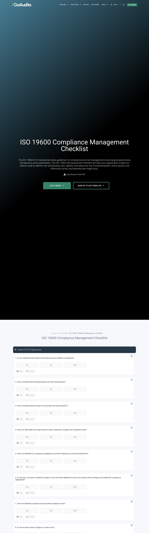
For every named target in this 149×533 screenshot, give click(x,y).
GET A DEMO (132, 5)
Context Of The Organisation (29, 349)
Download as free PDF (74, 174)
